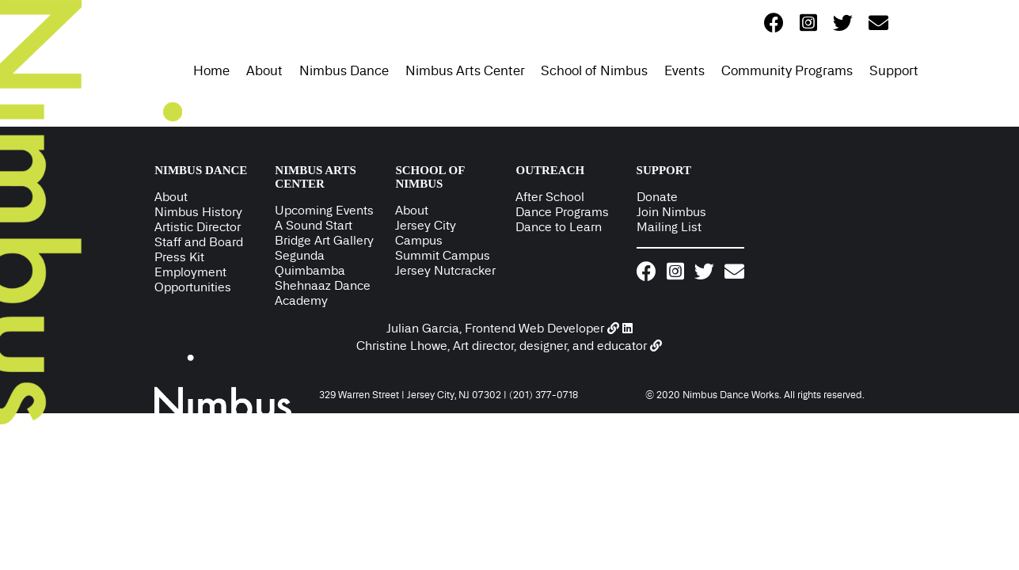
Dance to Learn (558, 226)
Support (893, 70)
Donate (657, 196)
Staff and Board (198, 241)
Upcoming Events (324, 210)
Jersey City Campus (425, 233)
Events (684, 70)
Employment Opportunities (192, 279)
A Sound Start (313, 225)
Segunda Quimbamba (310, 263)
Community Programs (787, 70)
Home (211, 70)
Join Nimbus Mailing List (671, 219)
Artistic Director (197, 226)
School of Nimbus (594, 70)
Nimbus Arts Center (465, 70)
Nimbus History (198, 211)
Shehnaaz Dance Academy (323, 293)
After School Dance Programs (562, 204)
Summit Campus (442, 255)
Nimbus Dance (344, 70)
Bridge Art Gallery (324, 240)
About (264, 70)
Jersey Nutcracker (445, 270)
